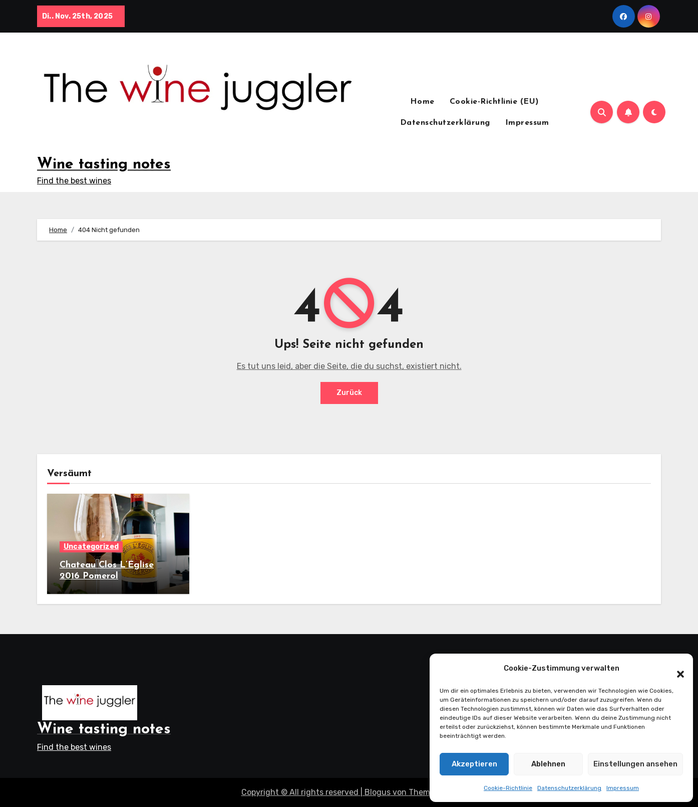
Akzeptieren (474, 763)
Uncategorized (91, 546)
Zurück (349, 392)
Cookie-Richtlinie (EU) (494, 102)
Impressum (622, 787)
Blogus (378, 792)
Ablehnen (548, 763)
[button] (675, 668)
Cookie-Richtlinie (508, 787)
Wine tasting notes (104, 164)
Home (422, 102)
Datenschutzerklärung (569, 787)
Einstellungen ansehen (635, 763)
